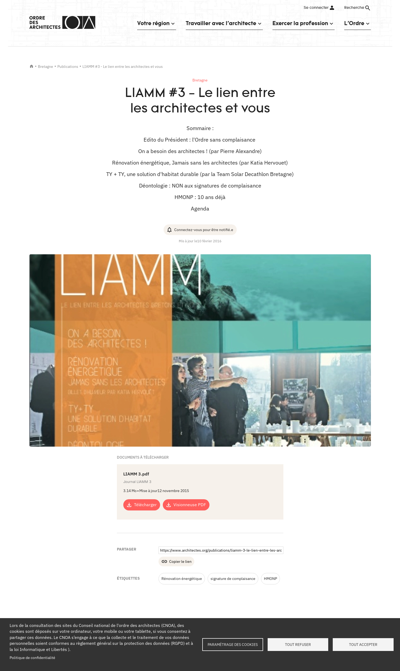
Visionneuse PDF (189, 504)
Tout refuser (298, 644)
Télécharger (145, 504)
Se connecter (316, 7)
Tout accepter (363, 644)
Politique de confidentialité (32, 657)
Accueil (31, 66)
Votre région (153, 23)
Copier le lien (180, 561)
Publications (67, 66)
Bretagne (45, 66)
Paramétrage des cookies (233, 644)
